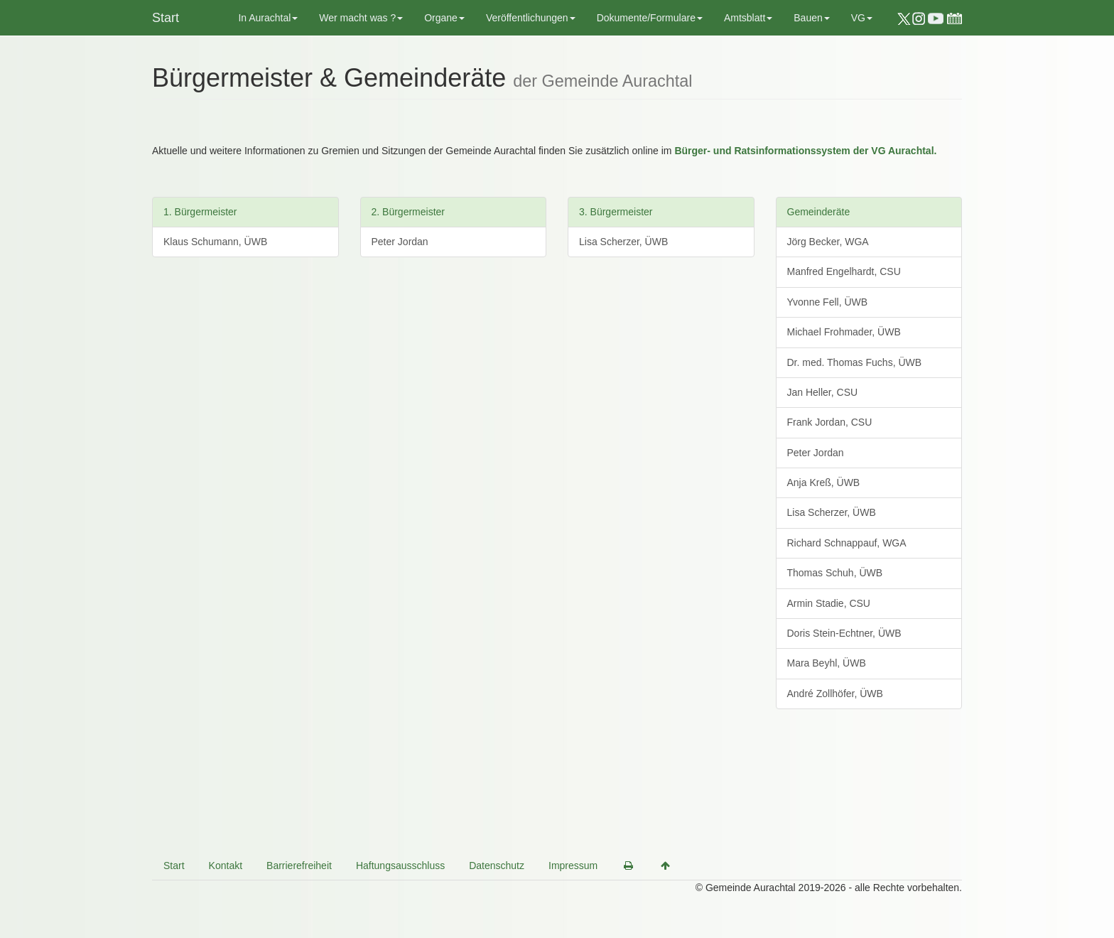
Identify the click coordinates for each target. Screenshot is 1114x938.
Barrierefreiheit (299, 865)
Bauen (811, 17)
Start (165, 18)
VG (861, 17)
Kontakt (225, 865)
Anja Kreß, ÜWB (823, 482)
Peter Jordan (400, 241)
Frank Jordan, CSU (829, 422)
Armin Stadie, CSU (828, 603)
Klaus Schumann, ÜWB (215, 241)
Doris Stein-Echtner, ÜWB (844, 633)
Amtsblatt (748, 17)
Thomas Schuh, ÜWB (835, 572)
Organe (444, 17)
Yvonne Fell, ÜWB (827, 302)
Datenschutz (496, 865)
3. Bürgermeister (615, 211)
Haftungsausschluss (400, 865)
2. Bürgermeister (408, 211)
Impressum (572, 865)
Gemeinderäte (818, 211)
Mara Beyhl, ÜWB (826, 663)
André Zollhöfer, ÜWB (835, 693)
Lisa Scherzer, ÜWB (623, 241)
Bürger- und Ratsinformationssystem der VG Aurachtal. (805, 150)
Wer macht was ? (361, 17)
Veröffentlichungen (530, 17)
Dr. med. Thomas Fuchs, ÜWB (854, 362)
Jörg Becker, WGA (828, 241)
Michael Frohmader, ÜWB (844, 332)
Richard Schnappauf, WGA (847, 543)
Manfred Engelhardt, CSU (844, 271)
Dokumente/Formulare (650, 17)
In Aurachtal (268, 17)
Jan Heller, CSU (822, 392)
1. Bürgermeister (200, 211)
